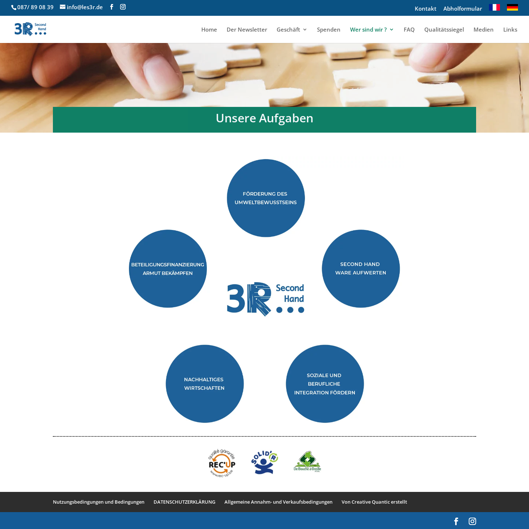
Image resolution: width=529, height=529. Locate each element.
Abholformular (462, 9)
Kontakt (425, 9)
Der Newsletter (247, 30)
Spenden (329, 30)
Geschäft (288, 30)
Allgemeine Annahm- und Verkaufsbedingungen (278, 502)
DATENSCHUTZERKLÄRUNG (184, 502)
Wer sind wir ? (368, 30)
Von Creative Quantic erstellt (374, 502)
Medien (484, 30)
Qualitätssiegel (444, 30)
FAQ (409, 30)
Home (209, 30)
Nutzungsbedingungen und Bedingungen (98, 502)
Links (510, 30)
